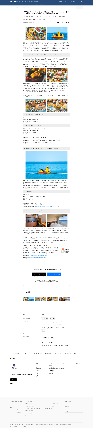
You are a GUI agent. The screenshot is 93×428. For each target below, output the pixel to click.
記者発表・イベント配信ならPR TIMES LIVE (32, 408)
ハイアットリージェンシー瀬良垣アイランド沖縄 (52, 322)
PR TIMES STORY (28, 403)
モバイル (21, 4)
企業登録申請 (72, 1)
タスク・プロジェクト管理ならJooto (51, 403)
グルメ (60, 4)
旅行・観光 (52, 318)
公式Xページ (67, 409)
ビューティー (36, 4)
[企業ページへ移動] (14, 367)
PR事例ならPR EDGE (49, 408)
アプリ (26, 4)
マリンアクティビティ (61, 324)
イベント (44, 314)
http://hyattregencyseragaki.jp (46, 333)
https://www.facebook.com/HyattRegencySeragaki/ (37, 255)
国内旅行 (57, 327)
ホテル (43, 330)
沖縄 (63, 327)
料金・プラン (12, 407)
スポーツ (65, 4)
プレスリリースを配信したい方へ (16, 412)
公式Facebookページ (68, 403)
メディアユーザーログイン (39, 274)
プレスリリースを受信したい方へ (16, 409)
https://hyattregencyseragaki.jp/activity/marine (43, 206)
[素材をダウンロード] (66, 22)
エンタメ (30, 4)
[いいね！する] (54, 22)
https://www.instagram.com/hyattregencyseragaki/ (37, 257)
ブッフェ (44, 327)
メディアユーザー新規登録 (54, 274)
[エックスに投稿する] (58, 22)
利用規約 (32, 424)
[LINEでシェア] (63, 22)
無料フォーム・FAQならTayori (50, 406)
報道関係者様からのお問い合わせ (42, 424)
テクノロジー (15, 4)
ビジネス (56, 4)
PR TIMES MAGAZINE (29, 410)
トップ (12, 353)
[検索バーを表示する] (82, 2)
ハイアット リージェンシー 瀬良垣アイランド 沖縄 (32, 353)
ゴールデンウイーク (46, 324)
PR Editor (26, 415)
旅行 (52, 327)
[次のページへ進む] (72, 298)
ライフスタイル (50, 4)
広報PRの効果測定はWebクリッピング (31, 413)
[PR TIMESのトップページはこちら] (25, 1)
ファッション (43, 4)
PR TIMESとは (12, 405)
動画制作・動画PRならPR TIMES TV (31, 406)
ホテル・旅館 (45, 318)
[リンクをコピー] (69, 22)
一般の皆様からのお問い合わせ (65, 424)
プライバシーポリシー (19, 424)
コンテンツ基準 (27, 424)
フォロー (14, 379)
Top (11, 4)
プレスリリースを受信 (63, 1)
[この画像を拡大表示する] (28, 299)
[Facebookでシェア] (60, 22)
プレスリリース (18, 353)
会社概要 (11, 424)
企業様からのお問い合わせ (53, 424)
